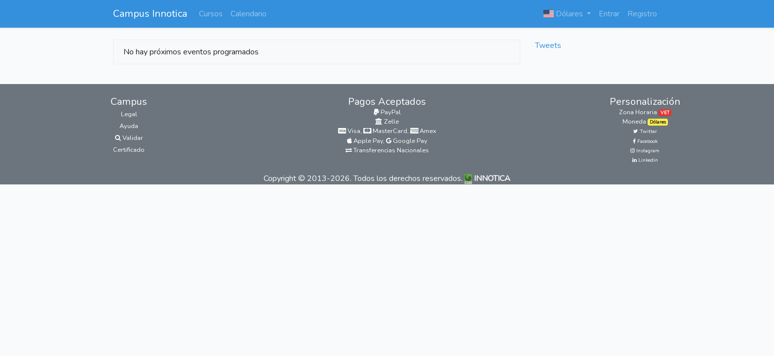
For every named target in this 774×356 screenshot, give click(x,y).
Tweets (548, 45)
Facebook (645, 141)
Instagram (644, 150)
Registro (642, 13)
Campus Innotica (150, 13)
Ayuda (128, 126)
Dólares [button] (564, 13)
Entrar (609, 13)
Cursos (211, 13)
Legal (129, 114)
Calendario (249, 13)
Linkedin (645, 160)
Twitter (645, 131)
